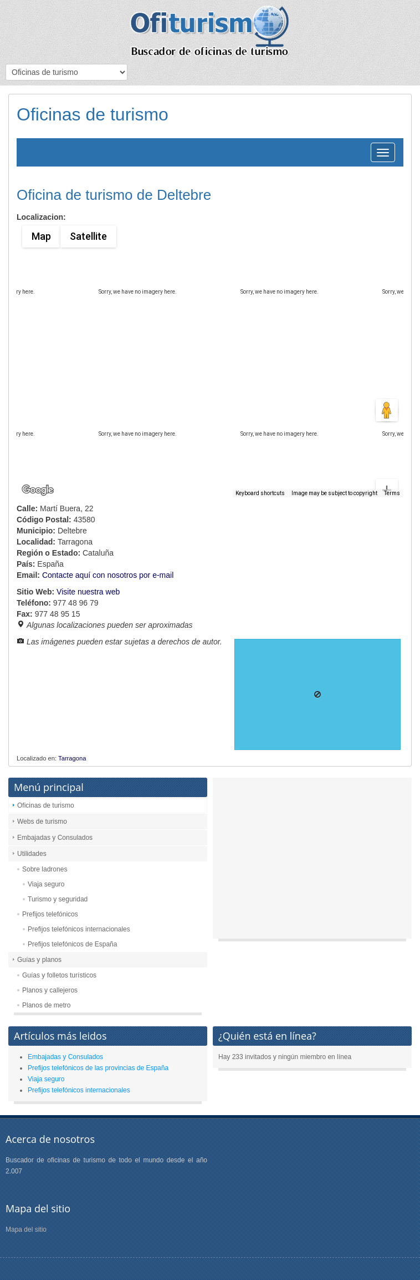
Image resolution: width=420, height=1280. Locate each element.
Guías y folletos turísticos (59, 975)
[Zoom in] (387, 450)
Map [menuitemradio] (41, 236)
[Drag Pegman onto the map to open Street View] (387, 410)
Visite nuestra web (88, 591)
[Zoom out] (387, 473)
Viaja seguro (46, 884)
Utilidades (32, 854)
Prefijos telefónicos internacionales (79, 929)
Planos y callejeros (50, 990)
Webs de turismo (42, 821)
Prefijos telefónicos (50, 914)
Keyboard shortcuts (260, 493)
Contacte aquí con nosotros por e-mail (107, 575)
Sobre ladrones (44, 869)
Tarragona (72, 758)
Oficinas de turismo (45, 805)
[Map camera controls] (387, 370)
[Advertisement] (312, 861)
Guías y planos (39, 960)
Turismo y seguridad (58, 899)
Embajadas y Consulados (55, 837)
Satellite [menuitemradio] (87, 236)
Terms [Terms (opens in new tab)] (392, 493)
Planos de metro (46, 1005)
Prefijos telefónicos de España (72, 944)
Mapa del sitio (26, 1229)
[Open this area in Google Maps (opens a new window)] (37, 490)
